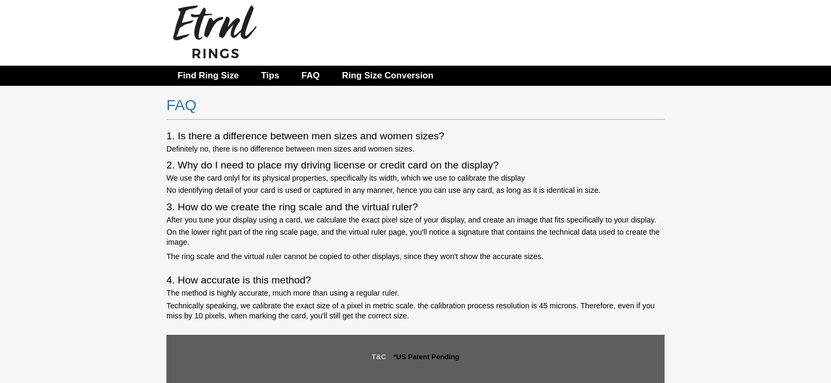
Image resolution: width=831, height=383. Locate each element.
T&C (379, 357)
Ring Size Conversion (388, 75)
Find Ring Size (208, 75)
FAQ (311, 75)
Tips (270, 75)
